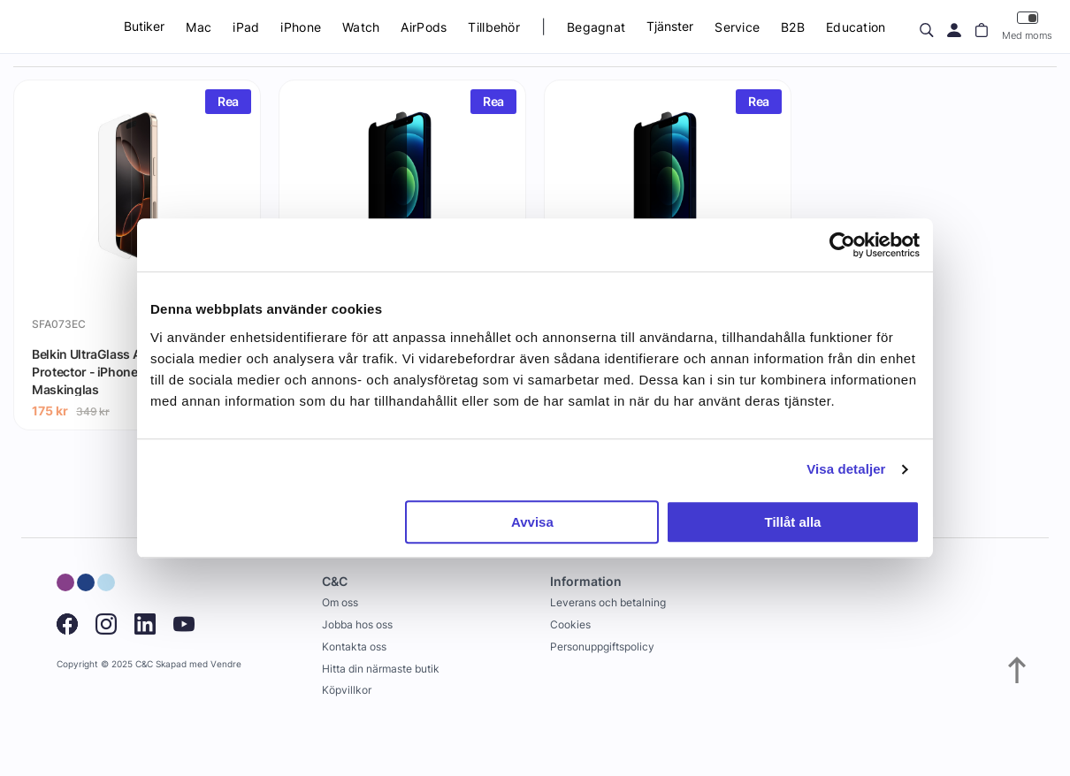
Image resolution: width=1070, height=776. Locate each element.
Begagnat (596, 26)
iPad (246, 26)
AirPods (424, 26)
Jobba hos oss (357, 624)
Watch (360, 26)
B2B (793, 26)
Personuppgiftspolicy (602, 646)
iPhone (300, 26)
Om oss (340, 602)
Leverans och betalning (608, 602)
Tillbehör (494, 26)
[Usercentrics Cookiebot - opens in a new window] (842, 245)
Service (737, 26)
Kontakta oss (354, 646)
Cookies (570, 624)
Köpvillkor (346, 689)
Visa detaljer (845, 468)
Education (856, 26)
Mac (198, 26)
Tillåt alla (792, 521)
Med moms (1027, 26)
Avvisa (532, 521)
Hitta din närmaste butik (380, 668)
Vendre (225, 664)
